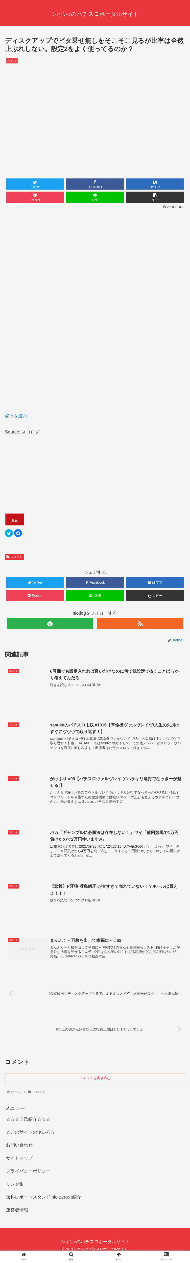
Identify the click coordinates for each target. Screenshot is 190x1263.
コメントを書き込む (95, 1078)
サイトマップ (19, 1158)
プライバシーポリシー (28, 1171)
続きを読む (16, 416)
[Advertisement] (95, 248)
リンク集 (15, 1184)
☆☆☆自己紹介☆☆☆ (28, 1119)
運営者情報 (17, 1210)
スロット (14, 556)
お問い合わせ (19, 1145)
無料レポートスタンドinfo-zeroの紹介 (43, 1197)
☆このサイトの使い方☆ (30, 1132)
